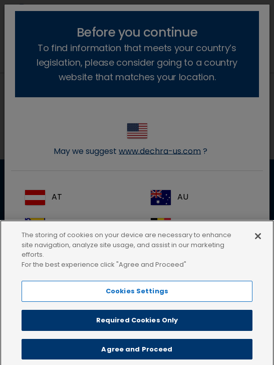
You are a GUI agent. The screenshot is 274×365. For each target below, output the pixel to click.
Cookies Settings (137, 296)
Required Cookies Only (137, 325)
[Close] (258, 242)
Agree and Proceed (136, 354)
